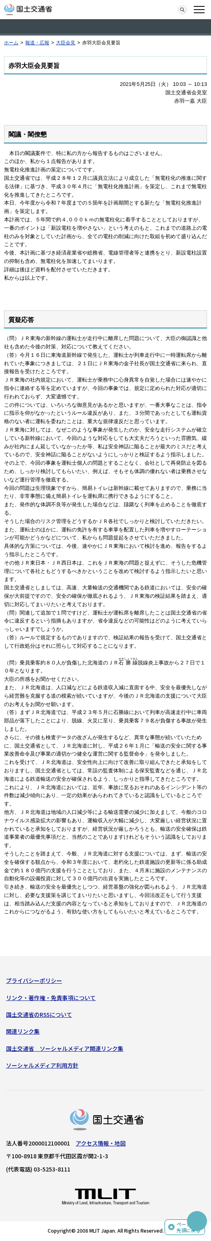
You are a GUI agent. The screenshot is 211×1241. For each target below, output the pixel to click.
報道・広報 (37, 43)
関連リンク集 (23, 1031)
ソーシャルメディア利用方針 (42, 1065)
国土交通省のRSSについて (39, 1014)
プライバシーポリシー (34, 980)
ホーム (11, 43)
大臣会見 (65, 43)
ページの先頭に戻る (189, 1227)
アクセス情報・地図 (101, 1143)
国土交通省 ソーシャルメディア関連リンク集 (64, 1048)
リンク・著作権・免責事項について (51, 998)
